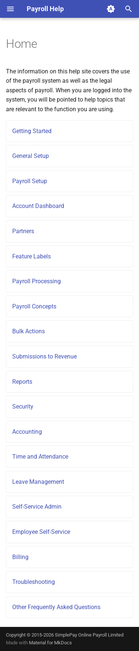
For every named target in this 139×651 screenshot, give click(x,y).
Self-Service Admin (37, 506)
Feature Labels (31, 256)
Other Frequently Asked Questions (56, 607)
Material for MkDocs (50, 642)
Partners (23, 231)
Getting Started (32, 131)
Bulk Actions (28, 331)
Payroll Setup (29, 181)
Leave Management (38, 481)
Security (22, 406)
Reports (22, 381)
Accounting (27, 431)
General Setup (30, 155)
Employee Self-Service (41, 531)
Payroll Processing (36, 281)
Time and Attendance (40, 456)
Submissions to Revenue (44, 356)
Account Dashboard (38, 205)
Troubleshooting (33, 581)
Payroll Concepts (34, 306)
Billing (20, 557)
